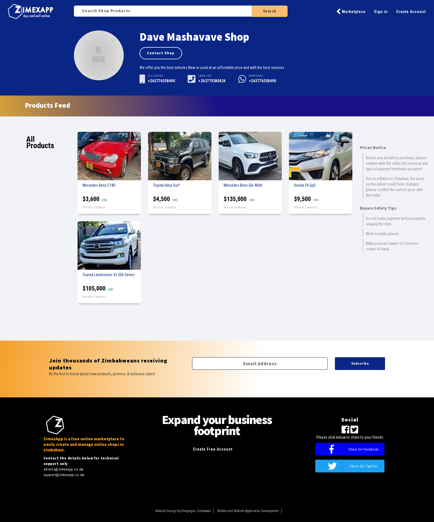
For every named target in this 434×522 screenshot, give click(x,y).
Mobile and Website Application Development (248, 511)
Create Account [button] (411, 11)
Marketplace (351, 11)
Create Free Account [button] (212, 449)
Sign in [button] (381, 11)
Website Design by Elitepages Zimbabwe (183, 511)
